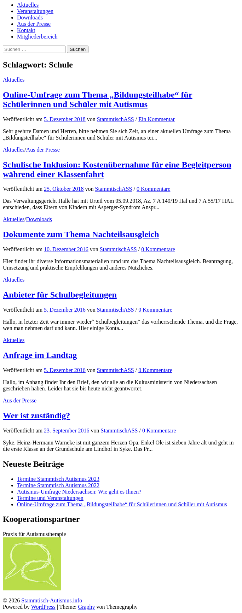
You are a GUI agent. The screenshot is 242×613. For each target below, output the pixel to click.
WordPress (43, 607)
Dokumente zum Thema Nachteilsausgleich (81, 234)
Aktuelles (28, 5)
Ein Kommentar (156, 119)
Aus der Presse (34, 24)
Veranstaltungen (35, 11)
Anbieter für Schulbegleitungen (60, 294)
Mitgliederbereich (37, 37)
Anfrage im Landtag (40, 355)
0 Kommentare (154, 189)
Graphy (86, 607)
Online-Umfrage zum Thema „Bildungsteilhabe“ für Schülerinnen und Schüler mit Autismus (97, 99)
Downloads (30, 17)
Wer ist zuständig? (36, 415)
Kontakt (26, 30)
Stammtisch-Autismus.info (51, 600)
